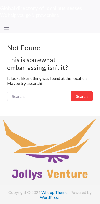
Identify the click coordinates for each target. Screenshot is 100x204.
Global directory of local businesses (41, 8)
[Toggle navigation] (6, 27)
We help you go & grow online (29, 15)
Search (82, 96)
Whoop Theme (54, 192)
